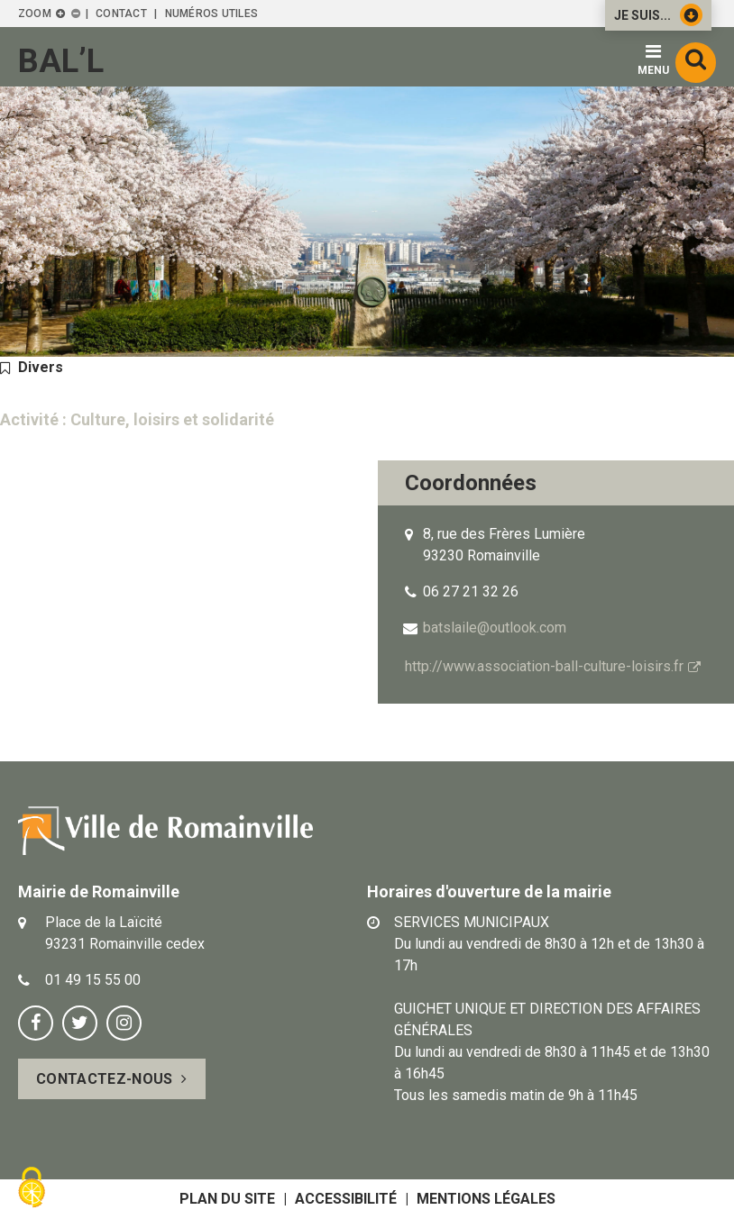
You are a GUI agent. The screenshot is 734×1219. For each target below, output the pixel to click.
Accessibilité (346, 1198)
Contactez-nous (104, 1078)
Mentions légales (486, 1198)
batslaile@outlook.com (494, 627)
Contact (121, 13)
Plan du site (227, 1198)
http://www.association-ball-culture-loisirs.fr (544, 666)
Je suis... (658, 15)
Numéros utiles (211, 13)
